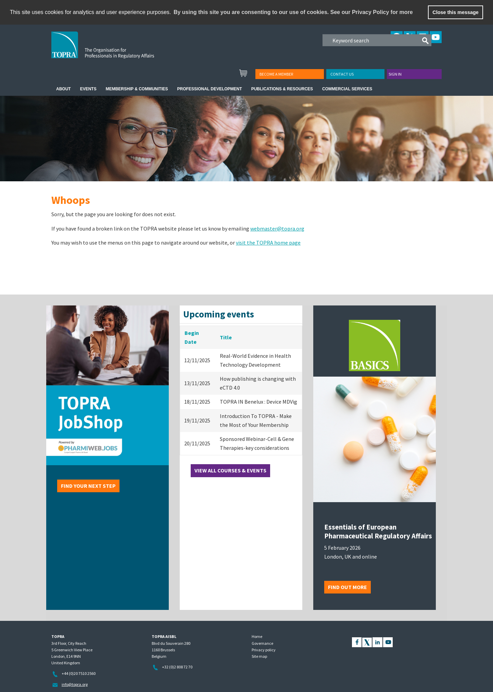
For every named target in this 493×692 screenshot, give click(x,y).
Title (226, 337)
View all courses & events (230, 470)
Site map (259, 656)
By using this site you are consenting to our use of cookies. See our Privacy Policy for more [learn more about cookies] (293, 12)
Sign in (395, 74)
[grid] (241, 391)
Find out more (347, 587)
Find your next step (88, 485)
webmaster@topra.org (277, 228)
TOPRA (116, 50)
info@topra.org (75, 684)
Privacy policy (264, 649)
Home (257, 636)
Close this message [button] (455, 12)
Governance (262, 643)
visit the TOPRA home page (268, 242)
